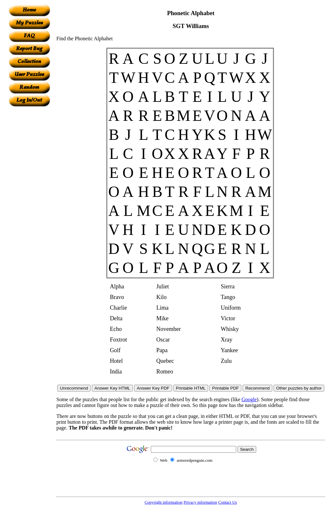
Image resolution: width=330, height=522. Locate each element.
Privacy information (200, 502)
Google (249, 399)
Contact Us (227, 502)
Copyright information (163, 502)
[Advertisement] (29, 203)
